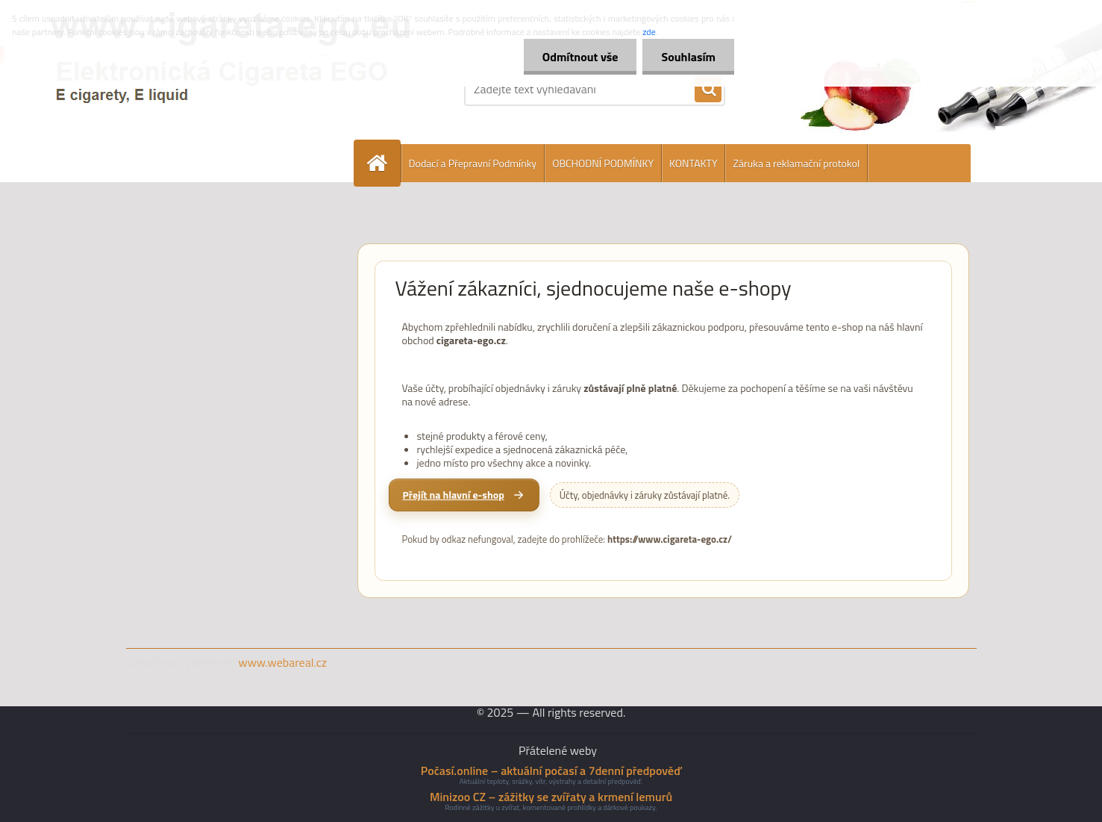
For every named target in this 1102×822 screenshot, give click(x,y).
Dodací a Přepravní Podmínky (473, 163)
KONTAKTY (693, 163)
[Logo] (228, 89)
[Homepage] (383, 163)
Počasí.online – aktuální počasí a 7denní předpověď (551, 770)
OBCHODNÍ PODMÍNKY (603, 163)
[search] (708, 89)
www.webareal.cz (282, 662)
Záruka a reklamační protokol (796, 163)
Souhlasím (688, 57)
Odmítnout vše (580, 57)
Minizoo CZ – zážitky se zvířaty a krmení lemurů (551, 797)
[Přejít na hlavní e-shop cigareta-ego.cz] (464, 495)
